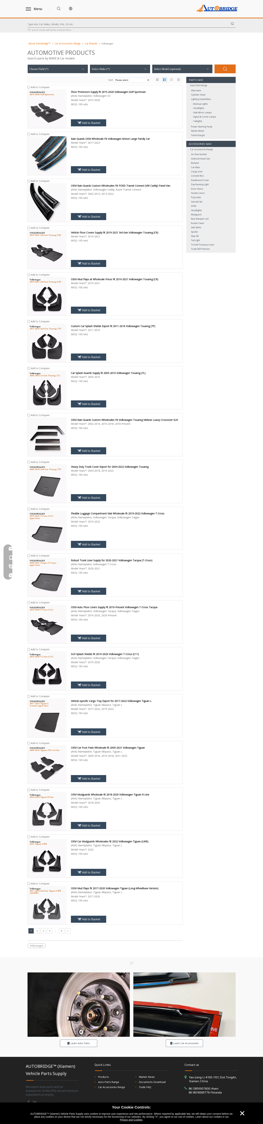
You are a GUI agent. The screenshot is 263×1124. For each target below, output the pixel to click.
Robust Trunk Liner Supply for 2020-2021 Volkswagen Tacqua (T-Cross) (111, 560)
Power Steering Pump (201, 126)
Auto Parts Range (197, 85)
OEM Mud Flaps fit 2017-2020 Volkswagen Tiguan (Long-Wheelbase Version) (114, 888)
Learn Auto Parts (78, 1043)
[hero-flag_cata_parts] (79, 1004)
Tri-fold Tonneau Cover (202, 244)
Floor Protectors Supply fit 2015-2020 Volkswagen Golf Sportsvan (108, 92)
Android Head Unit (200, 158)
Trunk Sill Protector (200, 248)
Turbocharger (198, 135)
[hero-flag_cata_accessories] (184, 1004)
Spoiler (194, 231)
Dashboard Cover (200, 180)
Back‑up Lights (200, 103)
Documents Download (152, 1082)
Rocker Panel (197, 223)
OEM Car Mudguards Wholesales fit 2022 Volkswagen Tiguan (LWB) (109, 841)
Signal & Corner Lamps (204, 116)
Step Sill (195, 236)
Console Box (197, 175)
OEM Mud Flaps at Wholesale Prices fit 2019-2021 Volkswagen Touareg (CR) (114, 279)
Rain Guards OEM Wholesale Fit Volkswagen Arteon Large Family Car (110, 138)
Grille (193, 205)
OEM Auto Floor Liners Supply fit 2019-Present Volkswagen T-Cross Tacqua (114, 607)
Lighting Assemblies (201, 99)
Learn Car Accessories (184, 1043)
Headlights (198, 108)
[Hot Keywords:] (232, 24)
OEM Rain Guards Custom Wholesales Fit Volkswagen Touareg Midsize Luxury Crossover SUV (124, 420)
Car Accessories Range (200, 149)
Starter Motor (197, 130)
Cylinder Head (198, 94)
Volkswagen (36, 945)
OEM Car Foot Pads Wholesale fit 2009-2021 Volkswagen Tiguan (108, 747)
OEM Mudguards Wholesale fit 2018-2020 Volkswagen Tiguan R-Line (110, 794)
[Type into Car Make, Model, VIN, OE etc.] (128, 24)
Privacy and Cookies (131, 1119)
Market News (147, 1077)
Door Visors (197, 188)
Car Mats (195, 167)
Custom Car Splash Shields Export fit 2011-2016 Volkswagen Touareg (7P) (113, 326)
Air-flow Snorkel (199, 154)
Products (103, 1077)
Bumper (195, 162)
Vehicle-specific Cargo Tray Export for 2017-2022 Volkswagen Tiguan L (111, 701)
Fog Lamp (196, 197)
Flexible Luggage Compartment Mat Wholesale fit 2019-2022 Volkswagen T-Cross (117, 513)
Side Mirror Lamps (202, 112)
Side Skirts (196, 227)
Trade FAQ (145, 1087)
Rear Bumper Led (199, 218)
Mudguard (196, 214)
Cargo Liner (197, 171)
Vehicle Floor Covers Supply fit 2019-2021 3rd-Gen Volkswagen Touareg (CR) (114, 232)
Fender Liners (198, 193)
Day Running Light (200, 184)
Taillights (197, 121)
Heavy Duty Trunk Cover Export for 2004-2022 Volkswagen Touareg (110, 466)
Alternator (196, 90)
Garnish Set (196, 201)
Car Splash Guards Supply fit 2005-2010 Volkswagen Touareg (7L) (108, 373)
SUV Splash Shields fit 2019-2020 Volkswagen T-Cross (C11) (105, 654)
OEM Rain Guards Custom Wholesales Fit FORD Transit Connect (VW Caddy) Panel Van (120, 185)
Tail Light (195, 240)
